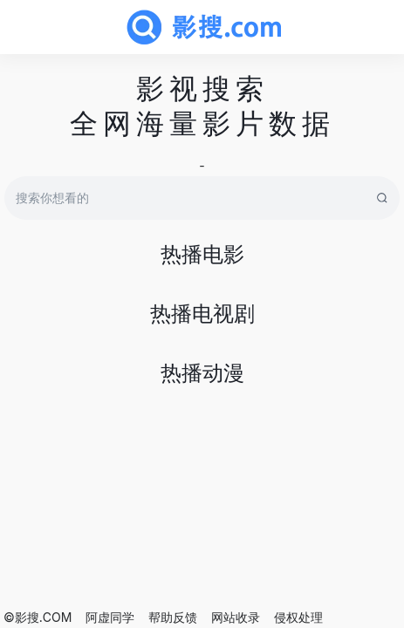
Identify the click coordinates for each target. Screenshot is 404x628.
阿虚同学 (110, 617)
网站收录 (235, 617)
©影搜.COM (37, 617)
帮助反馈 (172, 617)
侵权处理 (298, 617)
